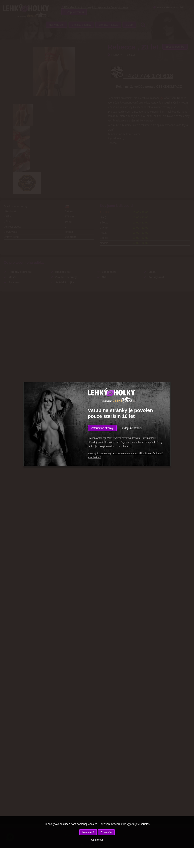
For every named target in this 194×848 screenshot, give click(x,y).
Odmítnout (97, 839)
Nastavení (88, 832)
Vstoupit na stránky (102, 428)
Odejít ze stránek (132, 428)
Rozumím (106, 832)
